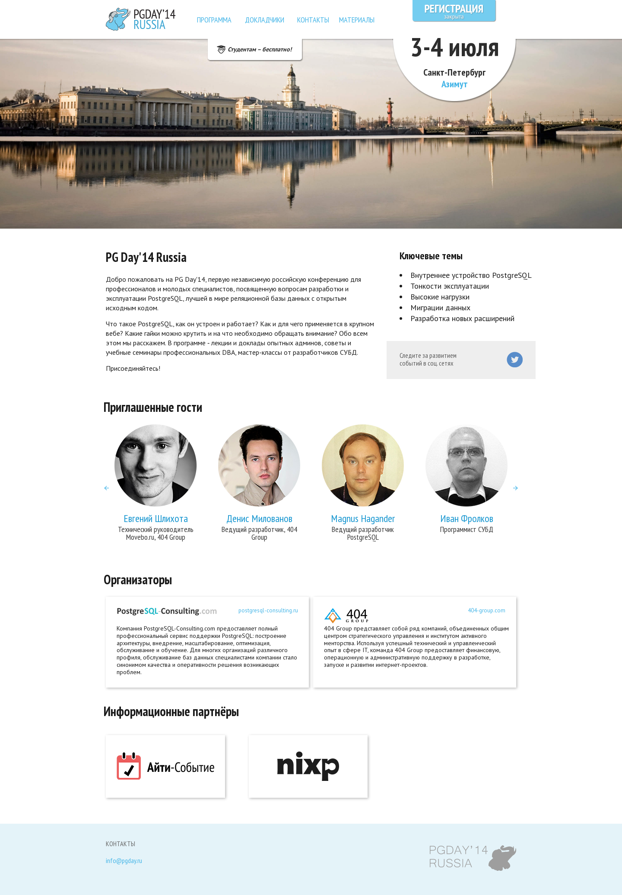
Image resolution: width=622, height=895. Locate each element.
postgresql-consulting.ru (268, 611)
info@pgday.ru (124, 861)
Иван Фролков (466, 518)
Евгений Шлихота (156, 518)
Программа (214, 20)
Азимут (454, 84)
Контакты (313, 20)
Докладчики (264, 20)
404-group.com (486, 611)
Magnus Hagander (363, 518)
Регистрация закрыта (454, 11)
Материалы (356, 20)
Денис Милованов (259, 518)
